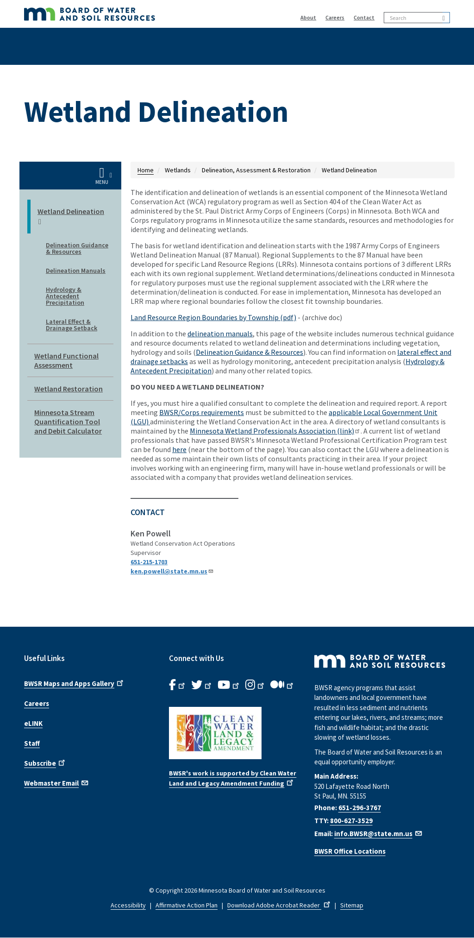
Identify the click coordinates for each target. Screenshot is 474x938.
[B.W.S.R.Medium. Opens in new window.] (282, 685)
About (308, 17)
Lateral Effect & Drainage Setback (71, 324)
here (179, 449)
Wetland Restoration (68, 388)
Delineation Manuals (76, 270)
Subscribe (45, 762)
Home (145, 170)
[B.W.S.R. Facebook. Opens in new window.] (178, 685)
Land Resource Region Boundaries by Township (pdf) (213, 317)
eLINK (33, 723)
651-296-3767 (359, 807)
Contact (364, 17)
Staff (32, 743)
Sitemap (351, 905)
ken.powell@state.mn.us (172, 571)
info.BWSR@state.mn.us (378, 833)
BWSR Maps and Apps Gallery (74, 683)
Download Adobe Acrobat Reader (279, 905)
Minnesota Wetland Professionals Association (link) (275, 430)
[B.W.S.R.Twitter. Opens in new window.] (202, 685)
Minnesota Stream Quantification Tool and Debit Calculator (68, 421)
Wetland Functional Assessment (66, 360)
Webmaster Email (56, 782)
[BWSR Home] (133, 14)
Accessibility (128, 905)
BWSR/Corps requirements (201, 412)
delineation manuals (220, 333)
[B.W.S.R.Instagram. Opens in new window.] (255, 685)
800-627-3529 (351, 820)
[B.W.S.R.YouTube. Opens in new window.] (229, 685)
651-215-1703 (149, 562)
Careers (334, 17)
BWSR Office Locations (350, 851)
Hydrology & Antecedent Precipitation (65, 296)
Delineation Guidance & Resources (77, 248)
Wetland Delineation (70, 217)
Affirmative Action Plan (187, 905)
